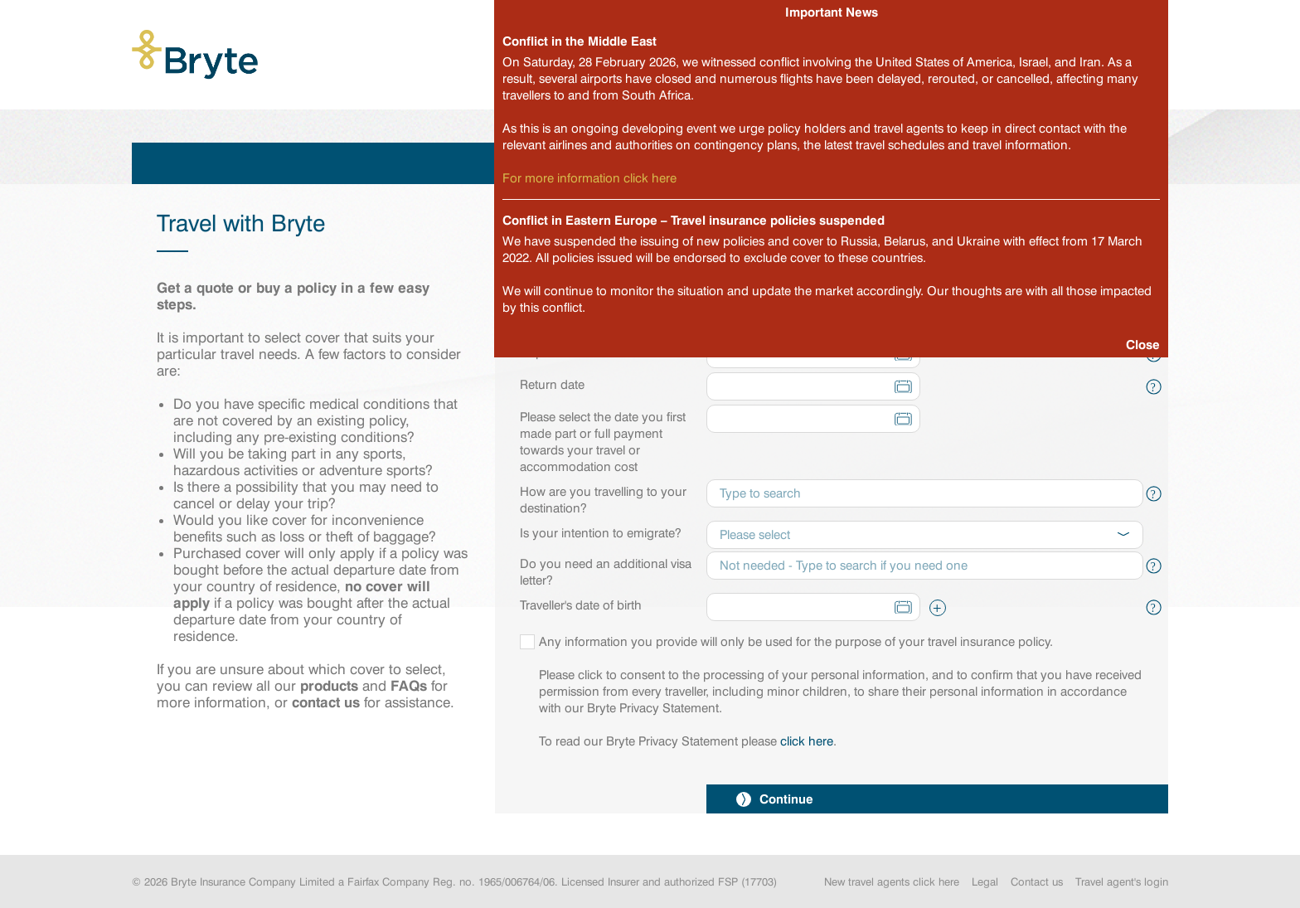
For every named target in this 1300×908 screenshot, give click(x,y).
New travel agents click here (891, 881)
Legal (985, 881)
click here (806, 741)
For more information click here (589, 178)
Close (1143, 344)
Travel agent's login (1121, 881)
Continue (774, 799)
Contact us (1037, 881)
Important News (831, 12)
